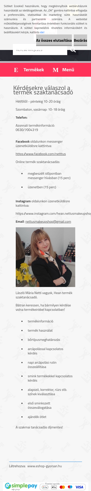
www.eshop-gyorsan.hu (44, 465)
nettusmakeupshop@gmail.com (48, 221)
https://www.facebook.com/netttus (41, 153)
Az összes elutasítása (54, 40)
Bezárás (80, 40)
